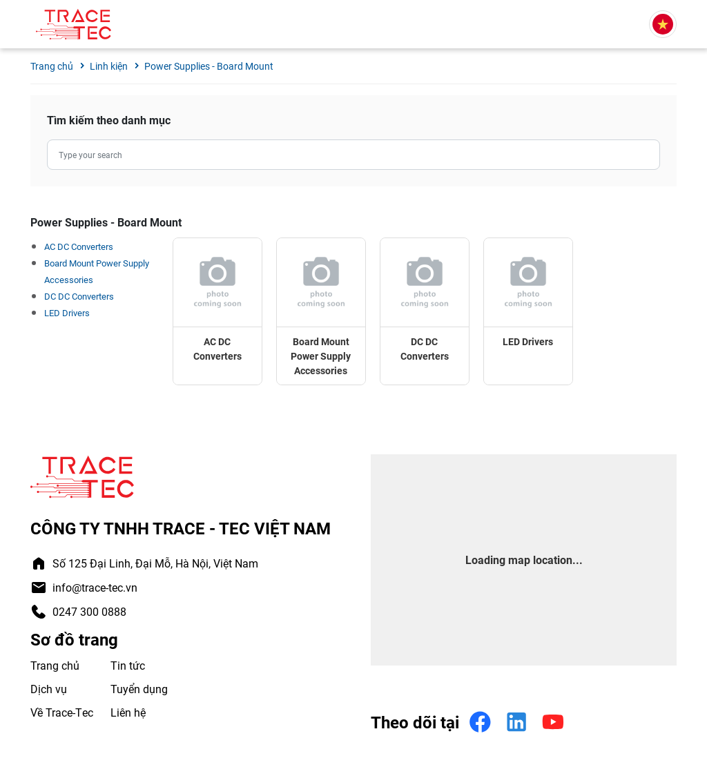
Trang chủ (54, 665)
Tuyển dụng (139, 688)
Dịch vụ (48, 688)
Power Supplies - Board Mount (208, 65)
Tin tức (127, 665)
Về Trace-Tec (61, 712)
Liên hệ (128, 712)
